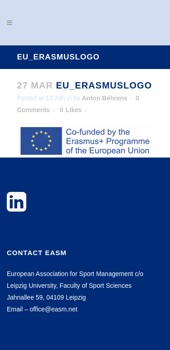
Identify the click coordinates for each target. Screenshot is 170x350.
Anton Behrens (104, 98)
